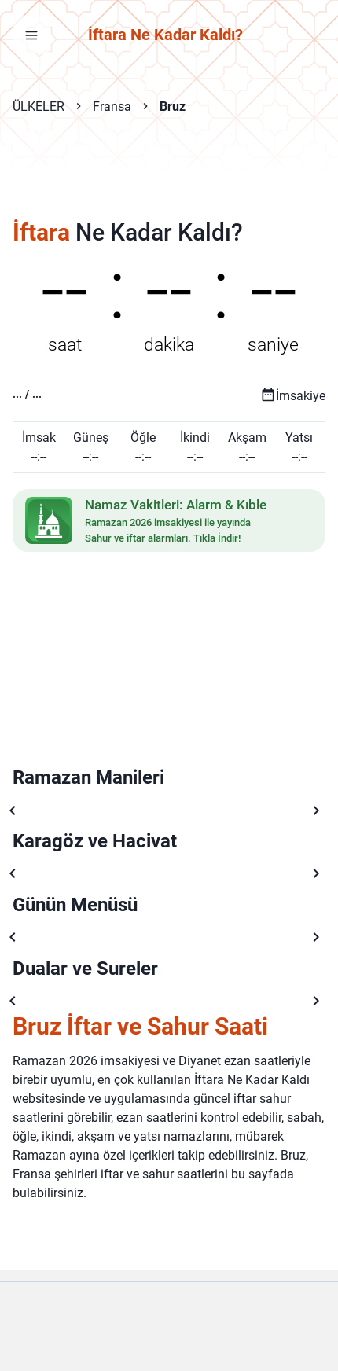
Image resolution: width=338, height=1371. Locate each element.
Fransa (112, 106)
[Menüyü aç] (31, 34)
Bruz (173, 106)
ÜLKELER (38, 106)
